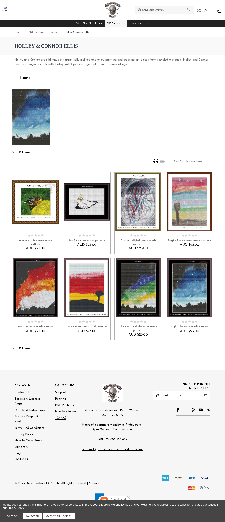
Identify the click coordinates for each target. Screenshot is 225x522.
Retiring (99, 23)
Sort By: (178, 161)
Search (189, 10)
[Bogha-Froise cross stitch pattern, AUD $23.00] (189, 201)
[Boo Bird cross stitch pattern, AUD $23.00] (87, 201)
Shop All (87, 23)
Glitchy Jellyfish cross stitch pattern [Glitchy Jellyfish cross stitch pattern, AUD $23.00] (138, 242)
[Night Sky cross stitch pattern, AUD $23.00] (189, 287)
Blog (18, 453)
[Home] (77, 23)
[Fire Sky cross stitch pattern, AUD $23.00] (35, 287)
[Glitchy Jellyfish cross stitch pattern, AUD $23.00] (138, 201)
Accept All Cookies (59, 516)
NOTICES (21, 459)
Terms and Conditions (29, 428)
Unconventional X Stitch (42, 483)
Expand (25, 78)
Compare (199, 10)
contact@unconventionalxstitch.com (112, 449)
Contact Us (22, 392)
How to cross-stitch (28, 440)
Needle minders (139, 23)
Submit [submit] (205, 396)
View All (60, 417)
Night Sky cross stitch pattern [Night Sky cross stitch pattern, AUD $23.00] (189, 326)
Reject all (32, 516)
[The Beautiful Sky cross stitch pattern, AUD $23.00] (138, 287)
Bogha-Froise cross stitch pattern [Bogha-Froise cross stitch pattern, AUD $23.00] (189, 240)
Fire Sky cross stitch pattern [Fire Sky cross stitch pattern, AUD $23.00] (36, 326)
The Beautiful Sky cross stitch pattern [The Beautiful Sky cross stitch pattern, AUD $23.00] (138, 328)
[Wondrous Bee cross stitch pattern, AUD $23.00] (35, 201)
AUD (5, 9)
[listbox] (199, 162)
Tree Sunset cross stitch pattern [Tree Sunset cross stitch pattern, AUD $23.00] (86, 326)
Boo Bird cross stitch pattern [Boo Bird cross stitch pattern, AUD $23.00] (86, 240)
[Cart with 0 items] (219, 10)
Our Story (21, 447)
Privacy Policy (24, 434)
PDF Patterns (116, 23)
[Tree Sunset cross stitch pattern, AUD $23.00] (87, 287)
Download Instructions (30, 410)
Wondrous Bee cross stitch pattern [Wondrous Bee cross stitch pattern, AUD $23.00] (35, 242)
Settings (13, 516)
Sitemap (94, 483)
